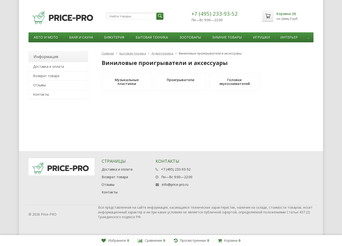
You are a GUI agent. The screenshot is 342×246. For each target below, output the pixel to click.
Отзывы (39, 85)
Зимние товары (227, 37)
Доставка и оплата (48, 66)
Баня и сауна (81, 37)
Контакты (41, 94)
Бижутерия (114, 37)
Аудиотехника (162, 53)
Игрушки (261, 37)
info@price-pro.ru (175, 184)
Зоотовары (190, 37)
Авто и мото (46, 37)
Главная (108, 53)
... (308, 37)
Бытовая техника (152, 37)
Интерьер (289, 37)
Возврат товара (46, 76)
